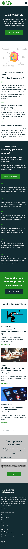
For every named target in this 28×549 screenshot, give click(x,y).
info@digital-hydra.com (8, 532)
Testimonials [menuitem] (4, 525)
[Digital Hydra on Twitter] (2, 542)
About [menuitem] (3, 522)
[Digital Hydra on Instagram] (4, 542)
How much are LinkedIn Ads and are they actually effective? (12, 409)
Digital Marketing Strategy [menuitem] (7, 512)
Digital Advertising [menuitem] (6, 517)
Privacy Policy (7, 467)
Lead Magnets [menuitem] (5, 520)
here (17, 430)
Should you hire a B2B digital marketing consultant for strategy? (12, 370)
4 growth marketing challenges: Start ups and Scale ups (13, 331)
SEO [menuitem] (2, 514)
